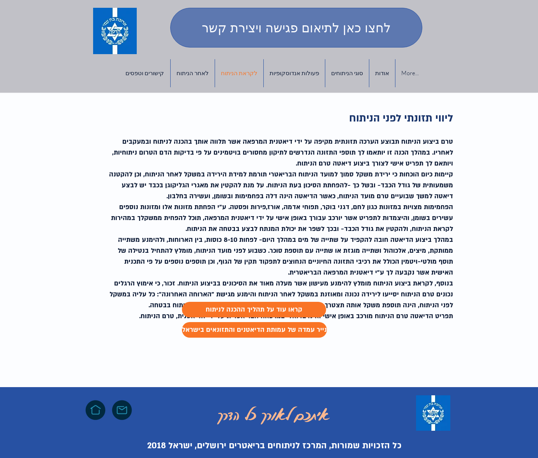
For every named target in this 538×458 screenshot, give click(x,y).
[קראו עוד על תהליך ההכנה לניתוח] (254, 309)
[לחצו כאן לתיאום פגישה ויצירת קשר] (296, 28)
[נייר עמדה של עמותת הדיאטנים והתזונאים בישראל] (254, 330)
